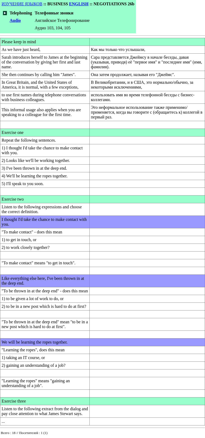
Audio (15, 20)
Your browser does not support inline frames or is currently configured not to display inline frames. (102, 434)
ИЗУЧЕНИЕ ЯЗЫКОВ (22, 4)
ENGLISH (79, 4)
